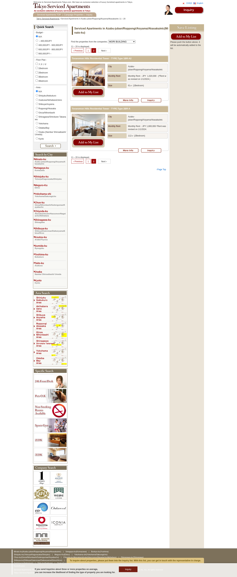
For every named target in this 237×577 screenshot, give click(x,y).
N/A (40, 36)
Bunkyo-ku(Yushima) (100, 552)
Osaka (50, 272)
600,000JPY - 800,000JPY (51, 49)
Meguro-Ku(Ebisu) (62, 554)
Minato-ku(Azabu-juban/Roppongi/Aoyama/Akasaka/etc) (38, 552)
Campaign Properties (74, 15)
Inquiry (89, 15)
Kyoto (41, 139)
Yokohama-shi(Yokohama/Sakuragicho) (90, 554)
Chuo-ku (50, 204)
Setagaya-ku (50, 169)
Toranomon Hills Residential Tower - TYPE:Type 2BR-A (101, 108)
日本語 (189, 3)
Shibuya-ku (50, 230)
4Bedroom (43, 81)
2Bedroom (43, 72)
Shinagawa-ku (50, 220)
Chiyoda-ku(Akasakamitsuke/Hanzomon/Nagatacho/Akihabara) (90, 557)
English (200, 3)
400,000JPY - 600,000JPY (51, 45)
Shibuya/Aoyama (46, 104)
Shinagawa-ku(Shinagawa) (132, 557)
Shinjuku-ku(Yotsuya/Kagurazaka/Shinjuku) (32, 554)
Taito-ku (50, 264)
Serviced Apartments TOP (49, 15)
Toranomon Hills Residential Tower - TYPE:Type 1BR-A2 (101, 58)
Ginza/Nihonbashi (47, 112)
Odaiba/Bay (44, 128)
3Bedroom (43, 77)
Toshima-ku (50, 255)
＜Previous (78, 51)
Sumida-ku (50, 246)
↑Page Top (161, 169)
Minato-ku (50, 161)
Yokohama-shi (50, 195)
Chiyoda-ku (50, 213)
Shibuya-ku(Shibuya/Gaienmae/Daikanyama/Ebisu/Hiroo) (38, 560)
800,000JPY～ (45, 53)
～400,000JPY (45, 41)
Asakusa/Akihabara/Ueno (50, 100)
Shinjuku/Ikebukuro (47, 96)
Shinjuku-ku (50, 177)
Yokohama (43, 123)
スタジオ (42, 64)
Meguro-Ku (50, 186)
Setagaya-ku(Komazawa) (76, 552)
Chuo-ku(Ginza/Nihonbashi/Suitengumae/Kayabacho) (37, 557)
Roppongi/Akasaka (47, 108)
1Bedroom (43, 68)
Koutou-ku (50, 238)
